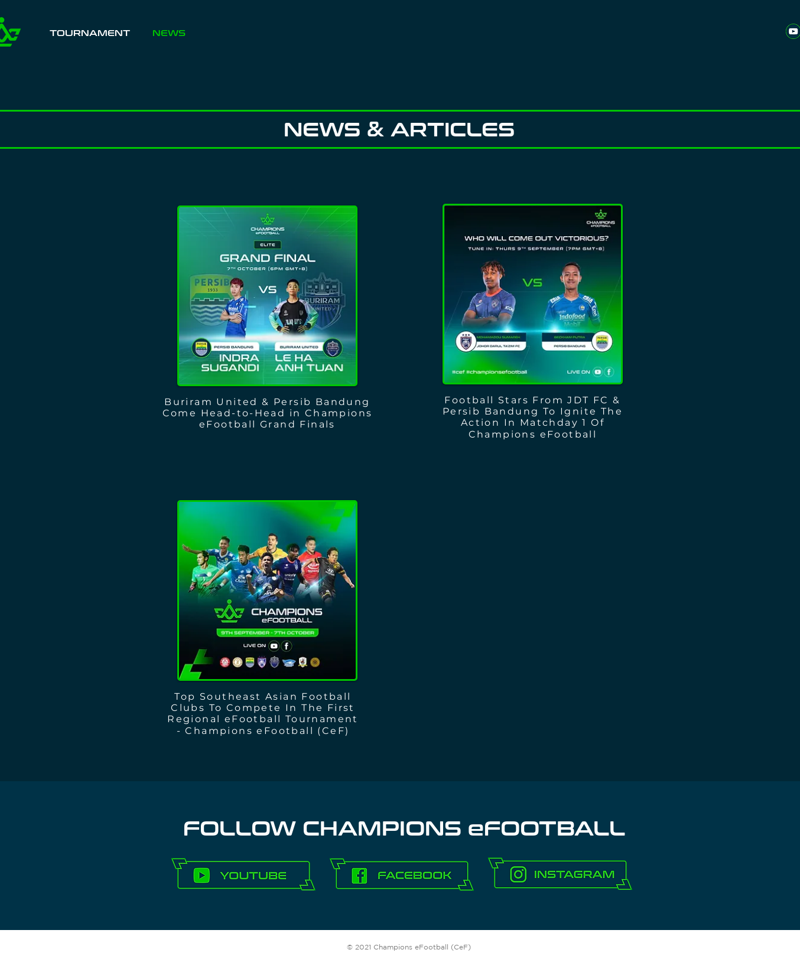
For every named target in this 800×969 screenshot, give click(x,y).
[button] (89, 37)
